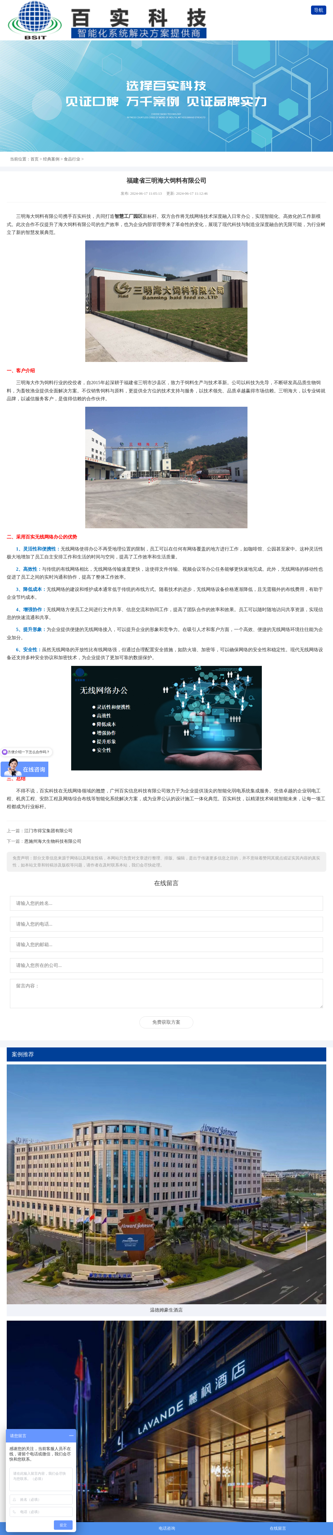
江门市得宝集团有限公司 (48, 830)
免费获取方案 (166, 1022)
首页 (34, 159)
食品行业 (72, 159)
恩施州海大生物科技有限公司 (52, 841)
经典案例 (51, 159)
